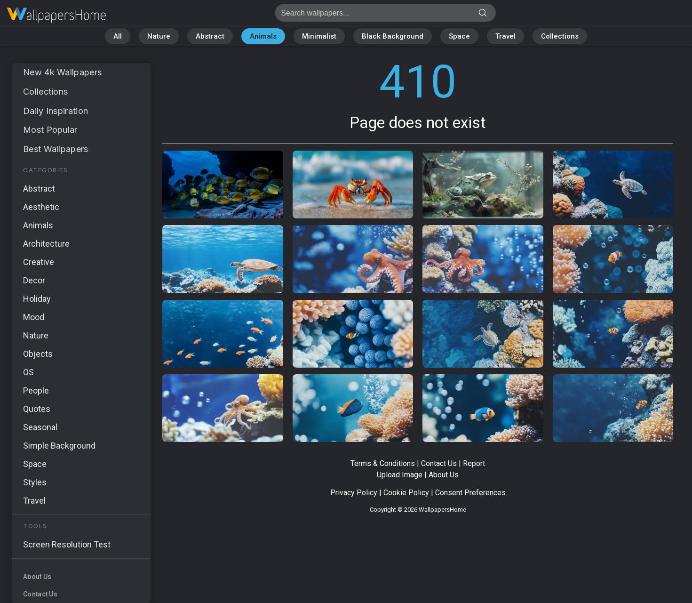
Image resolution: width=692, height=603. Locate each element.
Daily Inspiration (55, 111)
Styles (35, 482)
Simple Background (59, 445)
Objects (38, 354)
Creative (38, 262)
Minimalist (319, 36)
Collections (560, 36)
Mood (33, 317)
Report (474, 463)
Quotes (36, 409)
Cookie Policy (406, 492)
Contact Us (40, 594)
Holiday (37, 299)
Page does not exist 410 (56, 15)
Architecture (46, 244)
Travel (505, 36)
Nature (158, 36)
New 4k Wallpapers (62, 72)
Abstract (210, 36)
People (36, 390)
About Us (37, 576)
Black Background (392, 36)
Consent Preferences (470, 492)
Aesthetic (41, 207)
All (117, 36)
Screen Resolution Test (67, 544)
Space (459, 36)
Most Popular (50, 130)
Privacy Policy (353, 492)
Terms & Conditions (382, 463)
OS (28, 372)
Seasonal (40, 427)
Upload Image (399, 474)
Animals (263, 36)
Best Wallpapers (55, 149)
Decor (34, 280)
